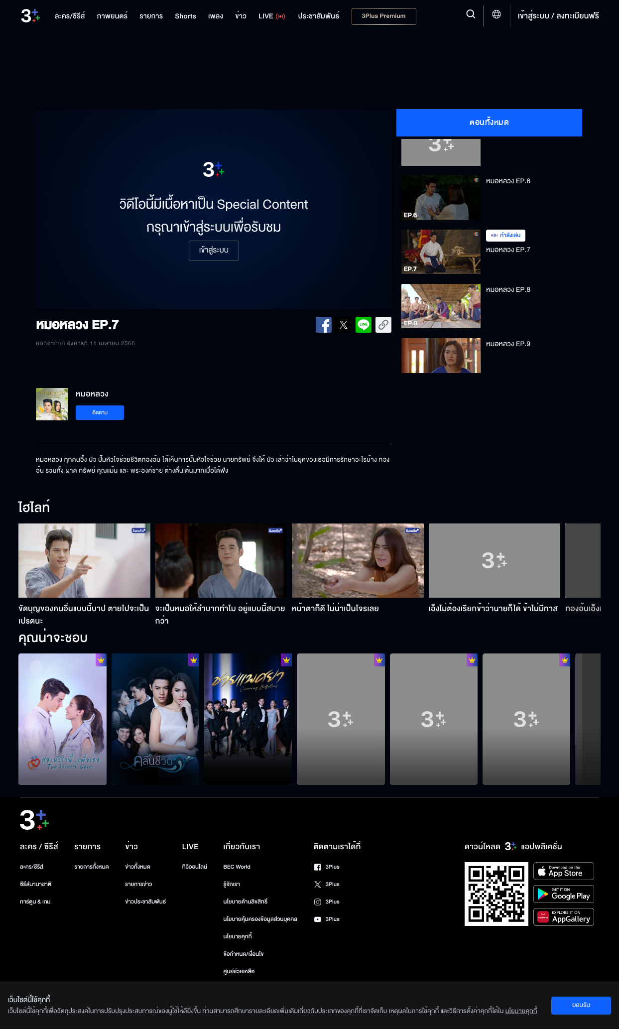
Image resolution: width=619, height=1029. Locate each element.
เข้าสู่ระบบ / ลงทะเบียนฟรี (558, 15)
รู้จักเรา (232, 884)
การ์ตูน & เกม (35, 901)
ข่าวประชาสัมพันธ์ (145, 901)
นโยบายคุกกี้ (238, 936)
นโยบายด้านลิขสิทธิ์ (246, 901)
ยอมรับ (581, 1005)
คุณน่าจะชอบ (53, 638)
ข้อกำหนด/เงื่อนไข (244, 954)
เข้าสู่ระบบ (214, 251)
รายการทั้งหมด (91, 867)
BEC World (237, 867)
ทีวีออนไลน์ (194, 867)
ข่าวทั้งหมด (137, 867)
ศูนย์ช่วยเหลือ (239, 971)
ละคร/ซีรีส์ (31, 867)
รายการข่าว (138, 884)
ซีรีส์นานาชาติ (35, 884)
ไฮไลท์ (34, 508)
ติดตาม (100, 412)
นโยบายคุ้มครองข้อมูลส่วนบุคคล (261, 919)
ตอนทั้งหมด (489, 122)
